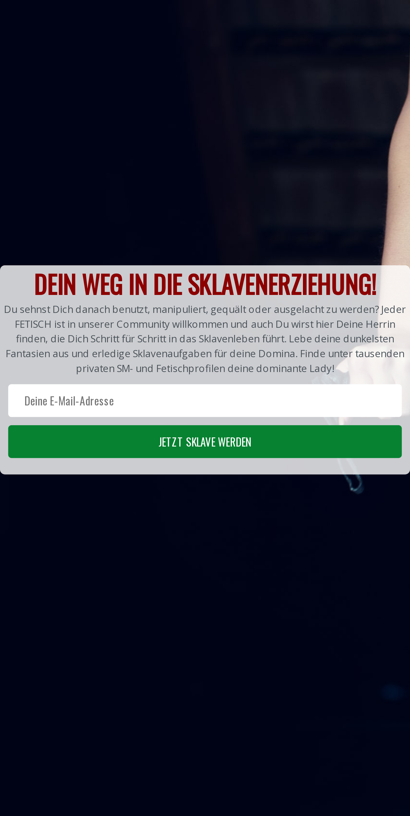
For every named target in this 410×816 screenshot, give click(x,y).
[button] (205, 369)
